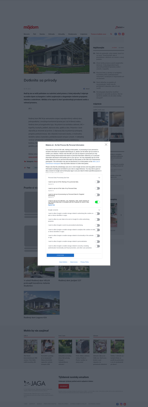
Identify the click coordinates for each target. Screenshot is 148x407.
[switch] (97, 182)
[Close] (106, 145)
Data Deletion (63, 262)
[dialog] (74, 203)
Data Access (74, 262)
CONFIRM (60, 255)
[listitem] (74, 178)
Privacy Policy (85, 262)
